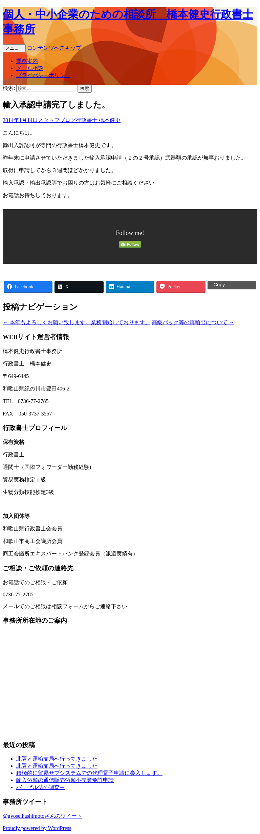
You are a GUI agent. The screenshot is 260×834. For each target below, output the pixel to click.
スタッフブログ (57, 120)
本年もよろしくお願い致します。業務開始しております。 (76, 322)
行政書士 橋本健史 (98, 120)
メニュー (14, 48)
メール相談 (29, 68)
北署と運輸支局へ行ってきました (57, 759)
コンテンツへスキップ (54, 48)
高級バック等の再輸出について (193, 322)
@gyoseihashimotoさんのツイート (42, 816)
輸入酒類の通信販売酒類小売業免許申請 (65, 780)
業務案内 (27, 61)
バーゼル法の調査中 (40, 787)
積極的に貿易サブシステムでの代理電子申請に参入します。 (89, 773)
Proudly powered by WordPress (37, 828)
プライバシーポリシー (43, 75)
